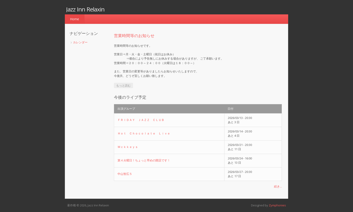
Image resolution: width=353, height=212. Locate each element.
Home (74, 19)
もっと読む (124, 85)
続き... (278, 186)
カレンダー (80, 42)
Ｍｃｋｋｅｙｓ (128, 147)
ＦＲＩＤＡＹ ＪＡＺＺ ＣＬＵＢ (141, 120)
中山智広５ (125, 174)
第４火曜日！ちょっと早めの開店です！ (144, 160)
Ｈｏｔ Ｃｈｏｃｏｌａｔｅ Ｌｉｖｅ (144, 133)
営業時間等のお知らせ (134, 35)
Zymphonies (277, 205)
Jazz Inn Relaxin (85, 9)
